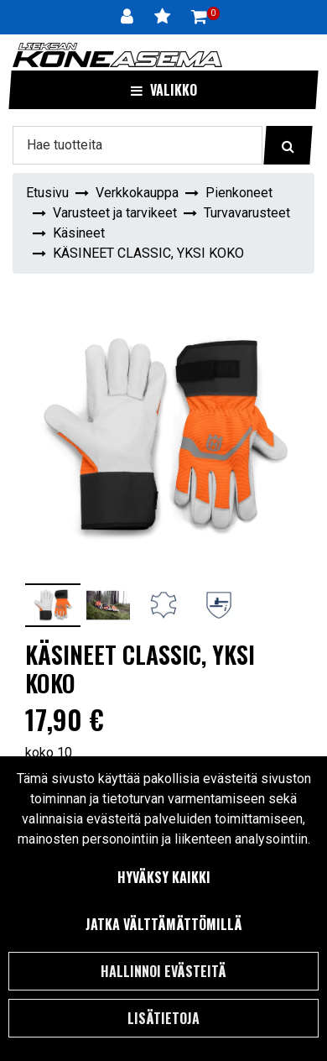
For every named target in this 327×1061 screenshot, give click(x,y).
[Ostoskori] (199, 17)
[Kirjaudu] (129, 17)
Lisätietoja (163, 1018)
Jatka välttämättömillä (164, 924)
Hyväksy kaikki (163, 877)
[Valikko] (163, 90)
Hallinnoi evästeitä (163, 971)
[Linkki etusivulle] (117, 55)
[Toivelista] (164, 17)
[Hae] (137, 145)
